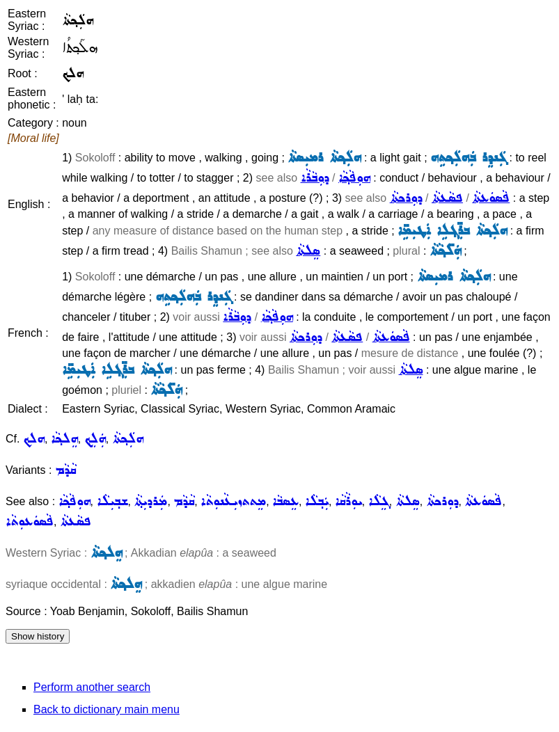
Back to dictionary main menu (106, 709)
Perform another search (91, 687)
